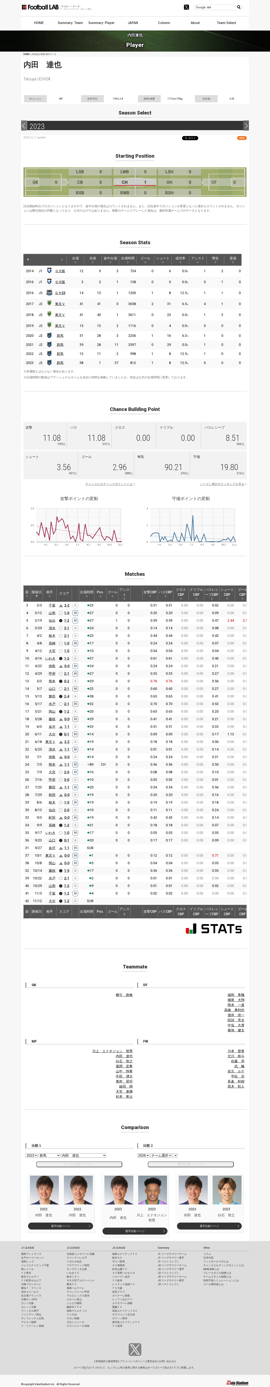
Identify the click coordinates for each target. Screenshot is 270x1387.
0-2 (66, 681)
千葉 (52, 605)
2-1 (66, 636)
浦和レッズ (27, 1261)
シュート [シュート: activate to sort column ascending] (163, 259)
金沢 (52, 727)
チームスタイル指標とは (217, 1276)
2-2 (66, 605)
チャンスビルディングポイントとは (109, 484)
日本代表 (208, 1257)
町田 (52, 818)
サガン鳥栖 (73, 1318)
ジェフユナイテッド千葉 (35, 1265)
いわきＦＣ (73, 1272)
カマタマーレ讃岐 (122, 1303)
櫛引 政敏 (124, 995)
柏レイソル (27, 1269)
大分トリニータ (75, 1322)
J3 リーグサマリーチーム (172, 1276)
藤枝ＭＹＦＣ (74, 1307)
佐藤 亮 (237, 1061)
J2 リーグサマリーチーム (172, 1265)
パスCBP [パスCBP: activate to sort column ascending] (165, 593)
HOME (39, 23)
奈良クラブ (118, 1291)
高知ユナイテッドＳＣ (125, 1310)
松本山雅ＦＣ (119, 1269)
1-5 (66, 871)
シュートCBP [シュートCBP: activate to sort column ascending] (227, 594)
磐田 (52, 696)
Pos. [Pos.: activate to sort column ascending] (100, 593)
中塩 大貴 (236, 1025)
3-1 (66, 628)
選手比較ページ (60, 1226)
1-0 (66, 613)
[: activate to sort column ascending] (36, 260)
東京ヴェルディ (30, 1276)
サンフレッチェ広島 (32, 1318)
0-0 (66, 666)
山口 (52, 689)
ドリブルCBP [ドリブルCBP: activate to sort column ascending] (196, 594)
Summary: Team (70, 23)
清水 (52, 628)
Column (164, 23)
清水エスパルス (30, 1291)
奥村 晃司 (124, 1081)
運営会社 (152, 1361)
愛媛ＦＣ (117, 1307)
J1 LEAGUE (27, 1247)
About (195, 23)
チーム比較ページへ (79, 1164)
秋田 (52, 795)
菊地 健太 (236, 1030)
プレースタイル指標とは (217, 1272)
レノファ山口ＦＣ (122, 1299)
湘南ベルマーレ (75, 1288)
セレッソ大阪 (28, 1307)
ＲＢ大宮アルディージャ (80, 1280)
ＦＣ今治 (72, 1314)
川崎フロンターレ (31, 1284)
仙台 (52, 621)
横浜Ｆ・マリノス (31, 1288)
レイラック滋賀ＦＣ (123, 1284)
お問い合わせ (166, 1361)
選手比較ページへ (190, 1164)
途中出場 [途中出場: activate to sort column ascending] (110, 259)
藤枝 (52, 719)
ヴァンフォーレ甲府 (78, 1291)
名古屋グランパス (31, 1295)
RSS (241, 138)
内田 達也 (124, 1056)
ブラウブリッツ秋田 (78, 1265)
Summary (163, 1247)
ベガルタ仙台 (74, 1261)
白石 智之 (124, 1061)
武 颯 (239, 1066)
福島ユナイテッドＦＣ (125, 1253)
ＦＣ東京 (26, 1272)
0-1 (66, 734)
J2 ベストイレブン (168, 1272)
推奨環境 (113, 1361)
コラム (207, 1253)
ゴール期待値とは (213, 1284)
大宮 (52, 651)
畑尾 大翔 (236, 1000)
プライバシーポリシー (132, 1361)
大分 (52, 734)
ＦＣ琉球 (117, 1325)
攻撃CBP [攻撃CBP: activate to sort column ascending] (150, 593)
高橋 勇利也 (234, 1010)
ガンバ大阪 (27, 1303)
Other (206, 1247)
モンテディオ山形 (77, 1269)
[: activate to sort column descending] (28, 260)
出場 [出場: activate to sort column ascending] (75, 259)
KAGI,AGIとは (211, 1269)
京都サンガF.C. (29, 1299)
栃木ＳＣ (117, 1257)
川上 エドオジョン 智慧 (112, 1051)
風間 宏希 (124, 1066)
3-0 (66, 780)
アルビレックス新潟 (78, 1295)
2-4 (66, 696)
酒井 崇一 (236, 1015)
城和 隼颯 (236, 995)
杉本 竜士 (124, 1097)
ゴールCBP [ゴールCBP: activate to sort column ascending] (243, 594)
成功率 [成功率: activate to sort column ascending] (180, 259)
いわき (50, 658)
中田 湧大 (124, 1076)
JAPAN (133, 23)
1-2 (66, 621)
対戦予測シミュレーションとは (221, 1280)
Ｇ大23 (60, 293)
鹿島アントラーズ (31, 1253)
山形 (52, 613)
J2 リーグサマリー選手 (171, 1269)
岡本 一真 (236, 1005)
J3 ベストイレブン (168, 1284)
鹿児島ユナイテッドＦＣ (126, 1322)
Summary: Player (101, 23)
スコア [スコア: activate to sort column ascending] (64, 593)
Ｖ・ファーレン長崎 (32, 1325)
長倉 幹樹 (236, 1081)
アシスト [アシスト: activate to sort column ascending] (198, 259)
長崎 (52, 643)
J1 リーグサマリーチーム (172, 1253)
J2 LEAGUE (73, 1247)
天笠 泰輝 (124, 1092)
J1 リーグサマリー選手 (171, 1257)
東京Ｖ (60, 304)
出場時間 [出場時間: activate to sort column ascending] (128, 259)
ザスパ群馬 (118, 1261)
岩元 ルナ (236, 1071)
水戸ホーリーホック (32, 1257)
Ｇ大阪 (60, 271)
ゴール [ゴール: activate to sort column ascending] (145, 259)
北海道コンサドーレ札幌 (80, 1253)
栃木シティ (73, 1276)
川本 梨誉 (236, 1051)
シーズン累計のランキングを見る (222, 484)
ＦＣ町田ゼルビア (31, 1280)
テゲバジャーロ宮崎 (78, 1325)
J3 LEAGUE (118, 1247)
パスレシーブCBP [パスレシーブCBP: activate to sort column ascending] (212, 594)
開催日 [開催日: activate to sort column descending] (37, 593)
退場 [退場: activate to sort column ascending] (233, 259)
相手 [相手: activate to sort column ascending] (49, 593)
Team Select (226, 23)
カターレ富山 (74, 1299)
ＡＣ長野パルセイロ (123, 1272)
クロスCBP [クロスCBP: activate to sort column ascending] (181, 594)
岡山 (52, 712)
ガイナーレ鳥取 (121, 1295)
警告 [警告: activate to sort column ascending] (215, 259)
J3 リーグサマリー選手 (171, 1280)
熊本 (52, 681)
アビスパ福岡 (28, 1322)
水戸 (52, 704)
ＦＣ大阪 (117, 1288)
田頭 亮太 (236, 1020)
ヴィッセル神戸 (30, 1310)
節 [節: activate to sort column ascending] (27, 593)
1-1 (66, 727)
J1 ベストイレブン (168, 1261)
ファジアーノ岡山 (31, 1314)
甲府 (52, 674)
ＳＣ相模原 (118, 1265)
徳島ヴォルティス (77, 1310)
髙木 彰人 (236, 1086)
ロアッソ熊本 (119, 1318)
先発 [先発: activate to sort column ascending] (92, 259)
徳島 (52, 666)
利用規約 (101, 1361)
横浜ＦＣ (72, 1284)
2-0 (66, 772)
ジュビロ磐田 (74, 1303)
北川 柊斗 (236, 1056)
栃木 (52, 636)
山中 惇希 (124, 1071)
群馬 (60, 336)
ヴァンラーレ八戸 (77, 1257)
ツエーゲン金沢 (121, 1276)
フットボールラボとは (216, 1261)
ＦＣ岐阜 (117, 1280)
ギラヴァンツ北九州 (123, 1314)
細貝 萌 (126, 1086)
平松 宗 (237, 1076)
